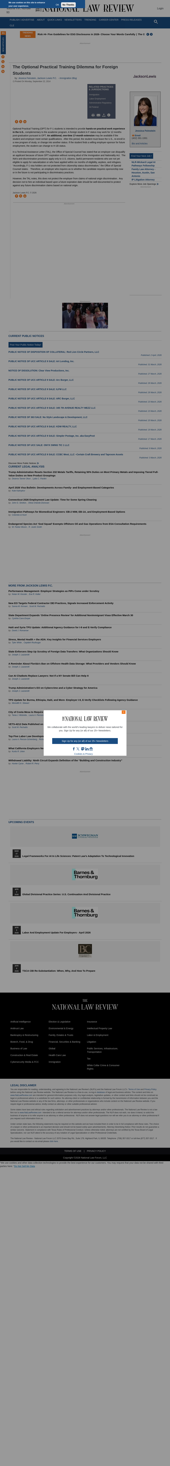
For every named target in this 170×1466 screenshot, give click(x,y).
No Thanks (68, 4)
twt (78, 748)
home (91, 749)
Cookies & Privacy (83, 754)
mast (82, 749)
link (87, 749)
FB (74, 749)
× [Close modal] (123, 712)
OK (57, 4)
